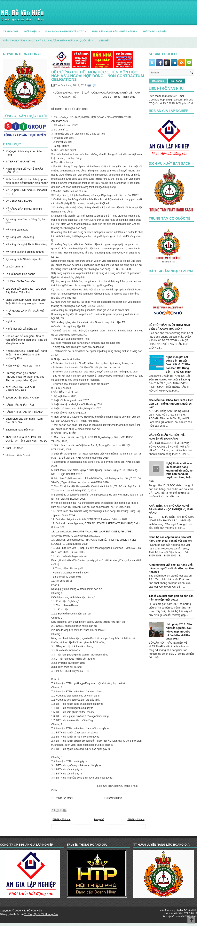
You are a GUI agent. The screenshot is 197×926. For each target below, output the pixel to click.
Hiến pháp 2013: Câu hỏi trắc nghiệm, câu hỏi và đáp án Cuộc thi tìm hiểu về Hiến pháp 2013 (179, 631)
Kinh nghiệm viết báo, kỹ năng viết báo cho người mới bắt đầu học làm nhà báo (171, 568)
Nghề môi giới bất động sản (22, 328)
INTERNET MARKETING (21, 161)
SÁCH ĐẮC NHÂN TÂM (20, 404)
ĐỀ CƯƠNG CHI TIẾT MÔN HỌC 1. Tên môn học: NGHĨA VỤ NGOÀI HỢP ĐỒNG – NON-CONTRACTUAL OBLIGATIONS (98, 75)
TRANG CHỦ (10, 31)
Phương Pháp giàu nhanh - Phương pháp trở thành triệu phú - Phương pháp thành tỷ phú (26, 376)
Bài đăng (176, 81)
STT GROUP (190, 913)
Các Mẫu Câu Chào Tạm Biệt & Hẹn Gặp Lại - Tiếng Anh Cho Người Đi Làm (171, 403)
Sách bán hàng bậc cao (19, 429)
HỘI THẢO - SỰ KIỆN (155, 31)
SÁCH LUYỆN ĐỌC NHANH (22, 397)
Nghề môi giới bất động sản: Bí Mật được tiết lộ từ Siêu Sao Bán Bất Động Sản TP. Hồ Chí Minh (178, 364)
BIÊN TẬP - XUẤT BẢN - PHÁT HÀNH (116, 30)
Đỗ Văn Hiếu (190, 910)
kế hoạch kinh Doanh (18, 455)
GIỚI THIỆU (33, 30)
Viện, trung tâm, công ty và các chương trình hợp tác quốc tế (49, 39)
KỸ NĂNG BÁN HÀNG (19, 201)
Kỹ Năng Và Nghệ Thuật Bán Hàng (26, 244)
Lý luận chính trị (15, 266)
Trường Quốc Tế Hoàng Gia (41, 914)
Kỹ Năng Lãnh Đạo (17, 229)
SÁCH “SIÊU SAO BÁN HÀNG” (24, 411)
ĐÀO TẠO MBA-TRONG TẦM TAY (67, 30)
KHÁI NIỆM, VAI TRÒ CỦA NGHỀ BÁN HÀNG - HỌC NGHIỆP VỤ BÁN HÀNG (171, 509)
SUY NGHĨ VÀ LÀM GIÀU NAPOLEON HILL (21, 389)
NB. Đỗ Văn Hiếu (22, 12)
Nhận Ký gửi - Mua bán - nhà (23, 365)
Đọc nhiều (158, 81)
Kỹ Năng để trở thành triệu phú (24, 259)
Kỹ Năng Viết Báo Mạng (20, 237)
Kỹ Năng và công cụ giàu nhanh (25, 251)
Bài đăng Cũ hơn (135, 819)
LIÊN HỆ (103, 40)
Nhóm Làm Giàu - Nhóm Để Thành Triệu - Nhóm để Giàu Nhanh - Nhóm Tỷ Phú (26, 354)
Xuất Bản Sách (14, 448)
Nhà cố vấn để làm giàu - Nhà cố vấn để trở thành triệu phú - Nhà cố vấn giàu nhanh (26, 340)
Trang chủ (99, 819)
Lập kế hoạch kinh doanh (20, 273)
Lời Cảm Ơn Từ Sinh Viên (21, 281)
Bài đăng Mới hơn (61, 819)
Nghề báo (11, 321)
